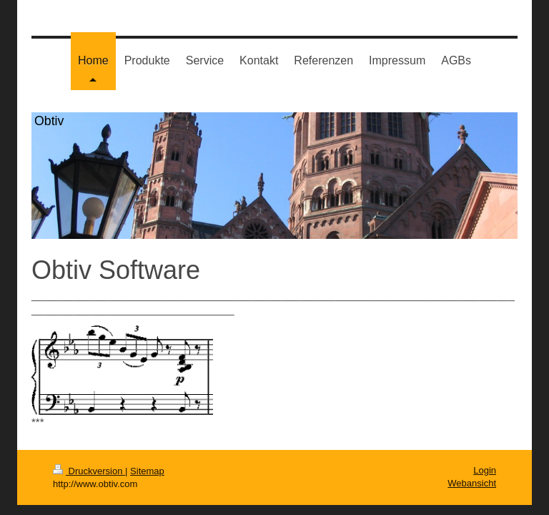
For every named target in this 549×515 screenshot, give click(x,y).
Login (484, 470)
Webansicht (471, 483)
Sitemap (147, 471)
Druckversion (89, 471)
